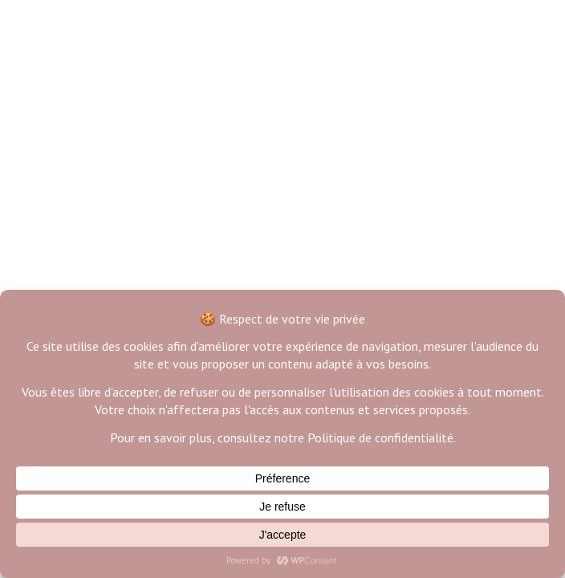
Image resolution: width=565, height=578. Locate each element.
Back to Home (282, 225)
